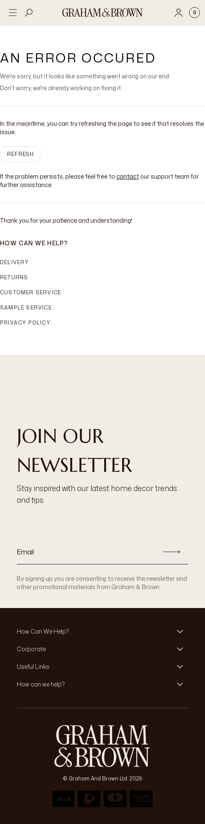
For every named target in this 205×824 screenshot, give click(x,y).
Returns (14, 277)
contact (127, 176)
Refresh (20, 154)
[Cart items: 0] (194, 12)
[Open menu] (12, 12)
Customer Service (30, 292)
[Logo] (102, 12)
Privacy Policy (25, 322)
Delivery (14, 262)
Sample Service (26, 307)
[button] (102, 631)
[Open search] (28, 12)
